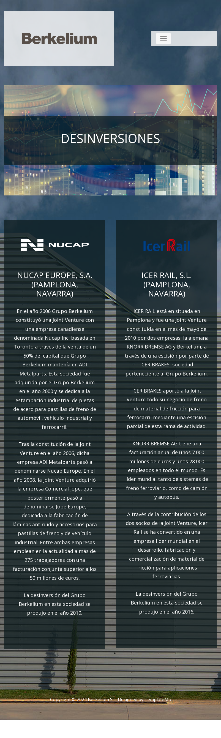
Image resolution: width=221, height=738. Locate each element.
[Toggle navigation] (163, 38)
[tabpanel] (54, 434)
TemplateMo (157, 699)
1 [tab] (115, 653)
